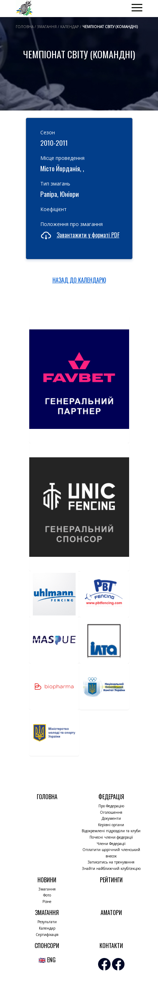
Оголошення (111, 812)
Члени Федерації (111, 843)
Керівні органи (111, 824)
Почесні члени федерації (111, 837)
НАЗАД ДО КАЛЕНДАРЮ (79, 280)
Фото (47, 895)
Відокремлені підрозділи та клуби (111, 830)
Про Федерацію (111, 805)
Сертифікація (47, 934)
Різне (46, 901)
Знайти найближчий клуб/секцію (111, 868)
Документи (111, 818)
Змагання (47, 889)
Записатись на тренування (111, 862)
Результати (47, 921)
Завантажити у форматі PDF (88, 235)
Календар (47, 928)
